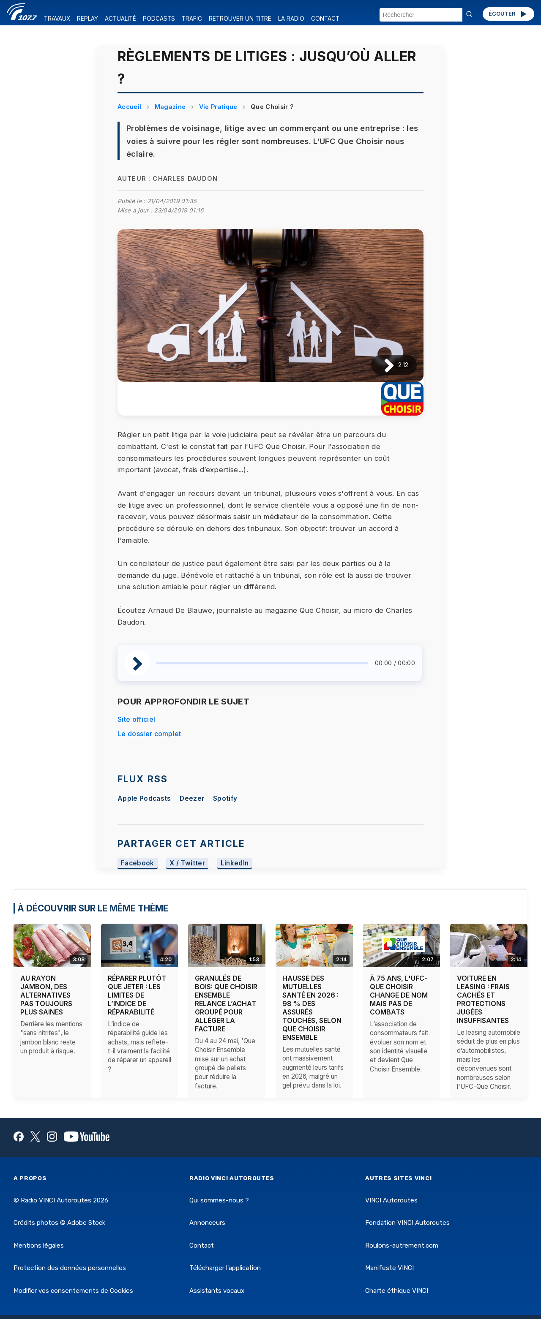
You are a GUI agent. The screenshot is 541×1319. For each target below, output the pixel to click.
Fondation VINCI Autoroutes (407, 1223)
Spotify (225, 798)
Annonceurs (207, 1223)
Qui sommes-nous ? (219, 1200)
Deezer (192, 798)
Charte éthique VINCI (396, 1291)
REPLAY (87, 18)
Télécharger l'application (225, 1268)
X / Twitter (187, 863)
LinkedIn (235, 863)
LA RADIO (291, 18)
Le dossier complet (149, 733)
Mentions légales (39, 1245)
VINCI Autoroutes (391, 1200)
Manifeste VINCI (389, 1268)
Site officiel (136, 719)
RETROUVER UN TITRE (240, 18)
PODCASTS (159, 18)
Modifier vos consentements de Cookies (73, 1291)
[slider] (262, 663)
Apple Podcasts (144, 798)
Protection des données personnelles (70, 1268)
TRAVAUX (57, 18)
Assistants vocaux (216, 1291)
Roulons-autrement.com (401, 1245)
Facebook (137, 863)
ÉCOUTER (508, 14)
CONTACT (325, 18)
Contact (201, 1245)
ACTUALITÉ (120, 18)
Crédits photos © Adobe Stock (59, 1223)
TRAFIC (192, 18)
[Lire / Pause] (382, 365)
